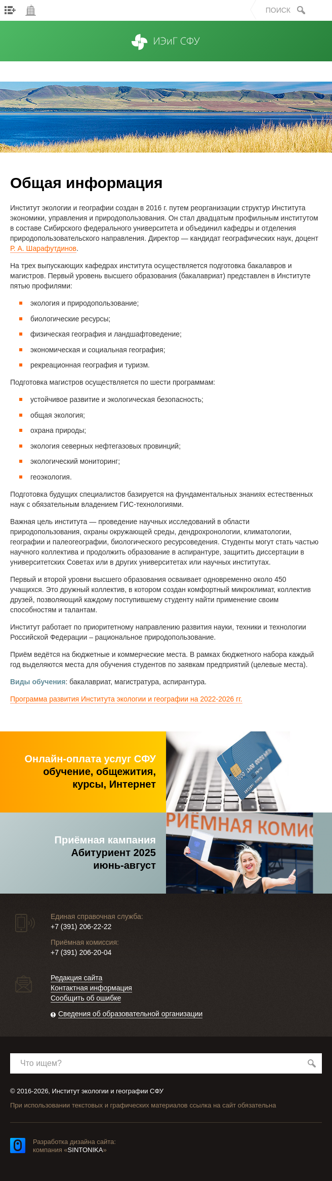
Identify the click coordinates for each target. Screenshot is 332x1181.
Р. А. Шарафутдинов (43, 248)
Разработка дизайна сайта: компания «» (74, 1146)
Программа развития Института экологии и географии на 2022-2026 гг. (126, 699)
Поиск (278, 10)
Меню (10, 10)
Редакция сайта (76, 978)
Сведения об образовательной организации (130, 1014)
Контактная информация (91, 988)
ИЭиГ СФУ (166, 52)
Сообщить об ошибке (86, 998)
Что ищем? (41, 1063)
